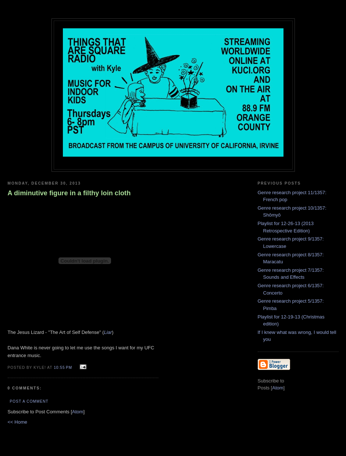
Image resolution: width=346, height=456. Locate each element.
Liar (108, 332)
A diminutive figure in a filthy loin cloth (69, 193)
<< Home (17, 422)
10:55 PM (64, 368)
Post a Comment (29, 401)
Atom (77, 411)
